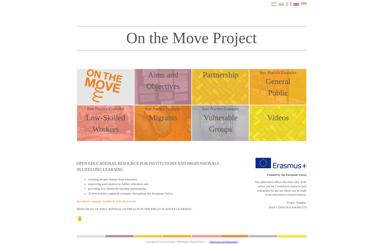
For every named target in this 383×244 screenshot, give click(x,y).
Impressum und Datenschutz (223, 241)
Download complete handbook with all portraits (106, 201)
